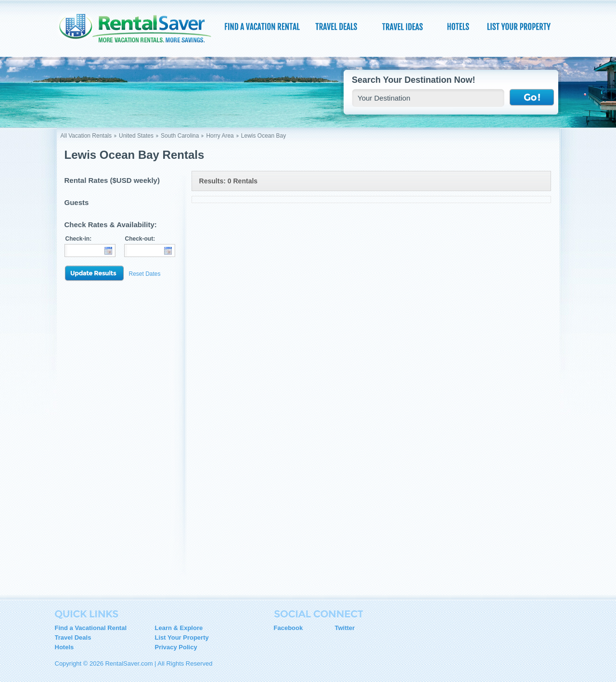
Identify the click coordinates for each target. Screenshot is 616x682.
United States (136, 135)
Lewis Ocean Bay (263, 135)
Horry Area (219, 135)
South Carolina (180, 135)
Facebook (288, 627)
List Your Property (182, 637)
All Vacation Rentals (86, 135)
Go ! (531, 97)
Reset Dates (145, 273)
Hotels (64, 647)
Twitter (345, 627)
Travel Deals (73, 637)
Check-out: (140, 238)
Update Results (94, 274)
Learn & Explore (179, 627)
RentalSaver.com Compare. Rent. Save (141, 31)
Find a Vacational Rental (91, 627)
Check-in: (78, 238)
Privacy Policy (176, 647)
